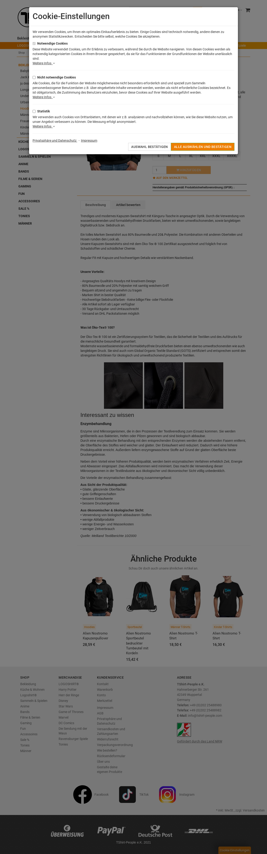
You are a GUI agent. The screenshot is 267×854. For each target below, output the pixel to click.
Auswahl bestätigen (149, 147)
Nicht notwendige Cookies (56, 77)
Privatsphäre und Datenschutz (55, 140)
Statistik (43, 111)
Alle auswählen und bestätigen (202, 147)
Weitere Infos (44, 63)
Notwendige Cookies (52, 43)
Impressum (89, 140)
